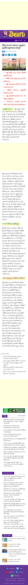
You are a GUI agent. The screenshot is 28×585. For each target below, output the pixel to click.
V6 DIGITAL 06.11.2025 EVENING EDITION (16, 540)
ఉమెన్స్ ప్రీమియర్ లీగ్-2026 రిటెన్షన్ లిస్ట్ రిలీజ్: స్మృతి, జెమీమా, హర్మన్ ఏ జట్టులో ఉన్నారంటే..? (14, 421)
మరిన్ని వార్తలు (21, 416)
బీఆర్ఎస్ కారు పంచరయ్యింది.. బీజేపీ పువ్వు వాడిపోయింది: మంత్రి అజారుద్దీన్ (14, 490)
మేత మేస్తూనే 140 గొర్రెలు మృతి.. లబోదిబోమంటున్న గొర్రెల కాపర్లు (12, 427)
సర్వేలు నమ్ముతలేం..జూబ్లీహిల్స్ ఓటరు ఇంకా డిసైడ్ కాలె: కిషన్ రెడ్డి (14, 453)
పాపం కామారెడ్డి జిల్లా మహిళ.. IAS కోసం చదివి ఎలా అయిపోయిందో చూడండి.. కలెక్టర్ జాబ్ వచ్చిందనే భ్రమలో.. (14, 485)
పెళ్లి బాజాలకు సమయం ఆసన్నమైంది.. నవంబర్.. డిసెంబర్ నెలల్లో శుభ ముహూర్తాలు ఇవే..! (13, 495)
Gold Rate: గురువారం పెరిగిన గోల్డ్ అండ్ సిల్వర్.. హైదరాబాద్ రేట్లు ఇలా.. (14, 517)
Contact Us (13, 579)
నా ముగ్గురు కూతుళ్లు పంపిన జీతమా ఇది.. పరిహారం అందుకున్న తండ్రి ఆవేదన (14, 500)
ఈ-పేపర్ (18, 40)
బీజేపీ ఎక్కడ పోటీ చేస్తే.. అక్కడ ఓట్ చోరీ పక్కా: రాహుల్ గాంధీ (13, 368)
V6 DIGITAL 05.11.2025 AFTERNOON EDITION (14, 561)
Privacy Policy (21, 579)
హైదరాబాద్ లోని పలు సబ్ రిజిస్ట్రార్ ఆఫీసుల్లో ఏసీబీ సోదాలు (15, 440)
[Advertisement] (14, 15)
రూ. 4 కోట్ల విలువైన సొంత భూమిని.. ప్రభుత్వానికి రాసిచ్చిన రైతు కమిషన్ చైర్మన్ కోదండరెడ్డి (14, 512)
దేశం (3, 51)
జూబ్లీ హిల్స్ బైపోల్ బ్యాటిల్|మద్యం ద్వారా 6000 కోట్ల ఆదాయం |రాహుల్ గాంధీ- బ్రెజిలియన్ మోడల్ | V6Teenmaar (17, 553)
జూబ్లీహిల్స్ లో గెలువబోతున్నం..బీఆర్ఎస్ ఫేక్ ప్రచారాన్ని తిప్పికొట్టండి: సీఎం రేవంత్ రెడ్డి (15, 449)
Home (7, 579)
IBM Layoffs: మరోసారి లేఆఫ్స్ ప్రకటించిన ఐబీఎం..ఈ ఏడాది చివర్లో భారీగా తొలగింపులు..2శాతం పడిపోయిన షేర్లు (14, 522)
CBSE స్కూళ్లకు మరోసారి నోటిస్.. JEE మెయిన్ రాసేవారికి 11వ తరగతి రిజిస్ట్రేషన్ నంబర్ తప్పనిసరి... (14, 363)
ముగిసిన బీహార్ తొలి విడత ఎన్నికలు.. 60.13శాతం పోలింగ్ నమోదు (12, 358)
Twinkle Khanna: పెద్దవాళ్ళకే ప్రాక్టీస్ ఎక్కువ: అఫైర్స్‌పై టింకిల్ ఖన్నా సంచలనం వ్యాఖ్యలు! (14, 444)
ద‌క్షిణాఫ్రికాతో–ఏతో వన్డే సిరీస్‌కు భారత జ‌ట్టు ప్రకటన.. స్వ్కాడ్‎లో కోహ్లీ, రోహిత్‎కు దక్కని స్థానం (14, 506)
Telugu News (21, 581)
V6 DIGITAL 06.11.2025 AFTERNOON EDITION (14, 545)
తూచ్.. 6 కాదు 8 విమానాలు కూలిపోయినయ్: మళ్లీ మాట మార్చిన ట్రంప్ (14, 373)
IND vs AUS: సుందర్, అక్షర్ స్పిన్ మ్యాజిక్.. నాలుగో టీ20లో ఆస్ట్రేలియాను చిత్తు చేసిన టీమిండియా (14, 458)
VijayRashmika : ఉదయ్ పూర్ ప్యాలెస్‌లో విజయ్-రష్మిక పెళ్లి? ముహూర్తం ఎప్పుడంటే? (14, 528)
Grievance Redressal (11, 581)
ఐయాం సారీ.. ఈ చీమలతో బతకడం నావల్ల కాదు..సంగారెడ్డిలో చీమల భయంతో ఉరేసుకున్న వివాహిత (14, 478)
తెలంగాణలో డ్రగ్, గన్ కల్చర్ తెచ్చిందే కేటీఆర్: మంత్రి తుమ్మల (15, 431)
